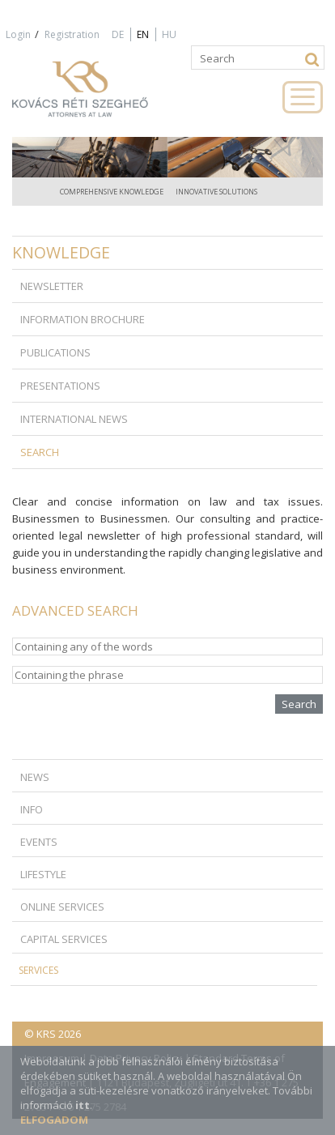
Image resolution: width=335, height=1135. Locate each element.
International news (74, 419)
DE (118, 34)
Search (39, 452)
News (34, 777)
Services (38, 970)
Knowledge (61, 252)
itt (82, 1105)
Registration (72, 34)
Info (31, 809)
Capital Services (64, 939)
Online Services (62, 906)
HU (169, 34)
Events (38, 841)
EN (143, 34)
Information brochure (82, 319)
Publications (55, 352)
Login (18, 34)
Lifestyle (43, 874)
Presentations (60, 385)
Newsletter (51, 286)
